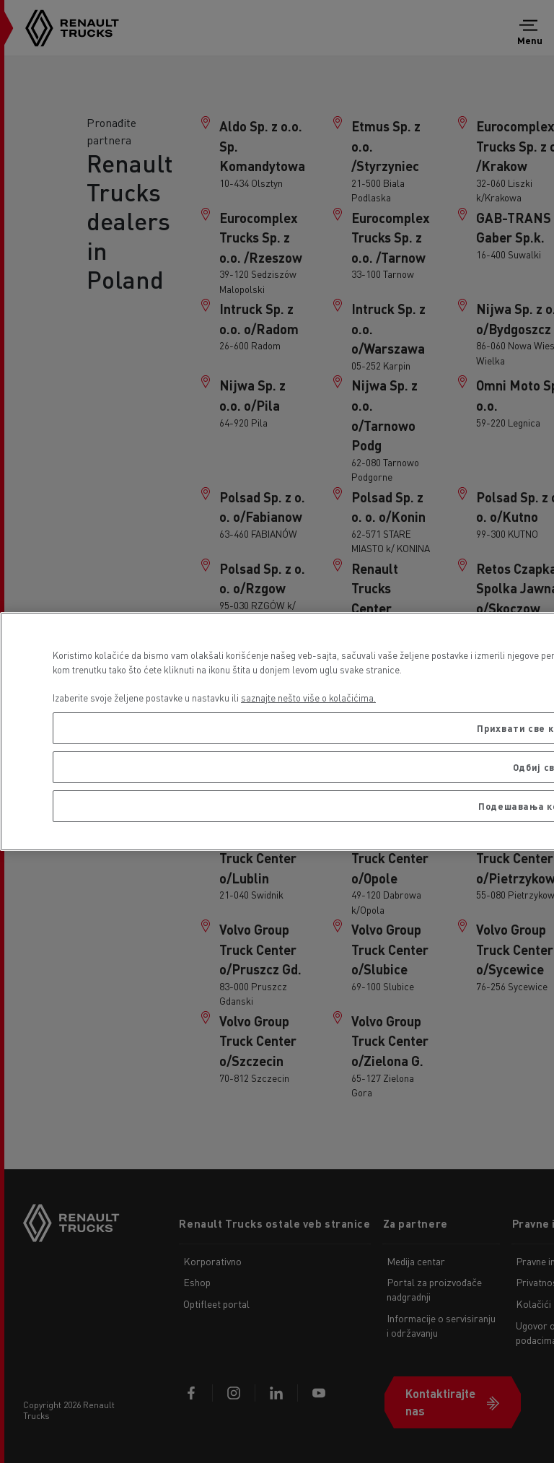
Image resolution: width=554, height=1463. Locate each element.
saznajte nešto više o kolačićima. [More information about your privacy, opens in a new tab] (308, 697)
